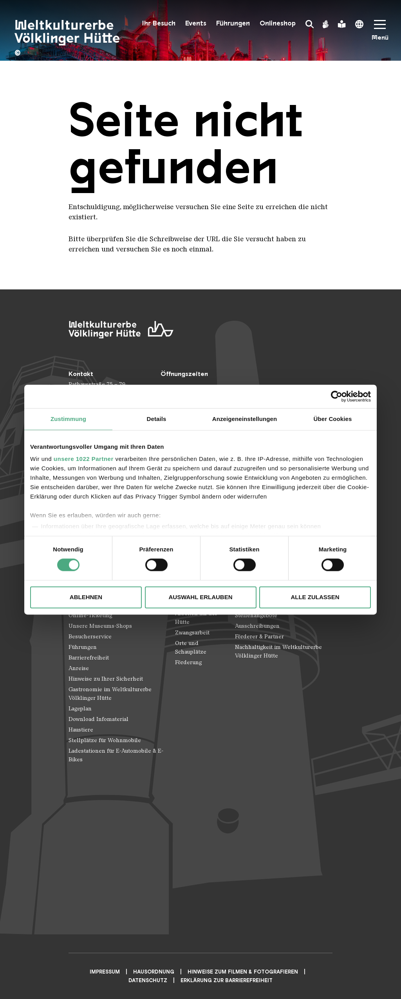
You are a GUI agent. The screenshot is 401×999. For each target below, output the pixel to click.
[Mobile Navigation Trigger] (380, 32)
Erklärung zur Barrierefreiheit (227, 980)
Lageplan (80, 709)
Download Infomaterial (98, 719)
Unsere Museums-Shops (100, 626)
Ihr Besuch (158, 23)
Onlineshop (278, 23)
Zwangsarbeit (192, 633)
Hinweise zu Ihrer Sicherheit (106, 679)
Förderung (188, 662)
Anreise (79, 668)
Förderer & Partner (259, 637)
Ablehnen (86, 597)
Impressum (105, 972)
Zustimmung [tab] (68, 418)
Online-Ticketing (90, 615)
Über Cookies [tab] (333, 418)
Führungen (233, 23)
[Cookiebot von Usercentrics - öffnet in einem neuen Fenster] (336, 396)
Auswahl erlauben (200, 597)
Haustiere (81, 730)
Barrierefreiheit (89, 658)
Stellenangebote (256, 615)
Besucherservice (90, 637)
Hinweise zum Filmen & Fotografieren (243, 972)
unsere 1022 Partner (84, 458)
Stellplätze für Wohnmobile (105, 740)
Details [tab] (156, 418)
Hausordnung (153, 972)
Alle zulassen (315, 597)
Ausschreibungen (257, 626)
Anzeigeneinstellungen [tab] (244, 418)
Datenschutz (147, 980)
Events (195, 23)
